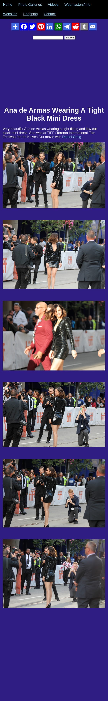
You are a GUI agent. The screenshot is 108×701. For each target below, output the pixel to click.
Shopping (30, 14)
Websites (10, 14)
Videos (53, 4)
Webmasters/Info (77, 4)
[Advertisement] (54, 75)
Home (7, 4)
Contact (50, 14)
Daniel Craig (71, 137)
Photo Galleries (30, 4)
